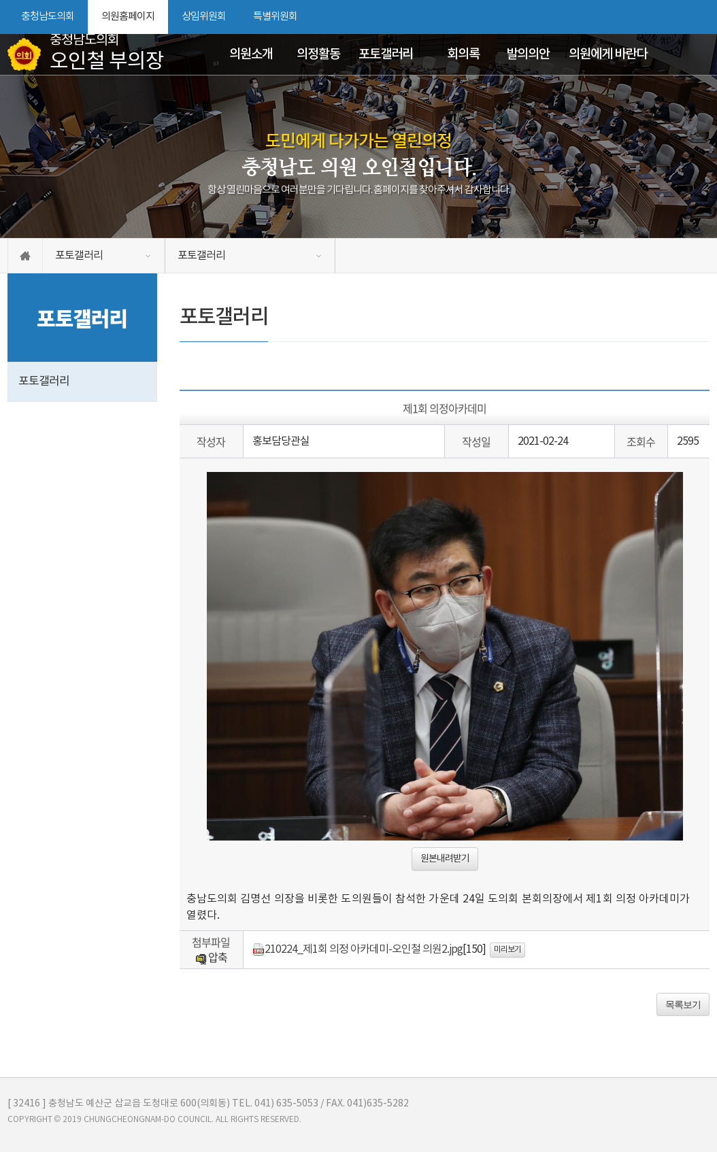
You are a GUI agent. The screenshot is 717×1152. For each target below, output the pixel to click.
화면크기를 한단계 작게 (676, 17)
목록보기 (683, 1004)
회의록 (463, 54)
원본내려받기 (444, 858)
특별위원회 (275, 16)
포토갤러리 (385, 54)
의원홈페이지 (127, 16)
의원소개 (251, 54)
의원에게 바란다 (608, 54)
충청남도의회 (47, 16)
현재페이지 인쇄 (702, 17)
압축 (211, 957)
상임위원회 (204, 16)
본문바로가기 (0, 0)
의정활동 (318, 54)
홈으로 (25, 256)
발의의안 (528, 54)
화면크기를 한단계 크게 (653, 17)
